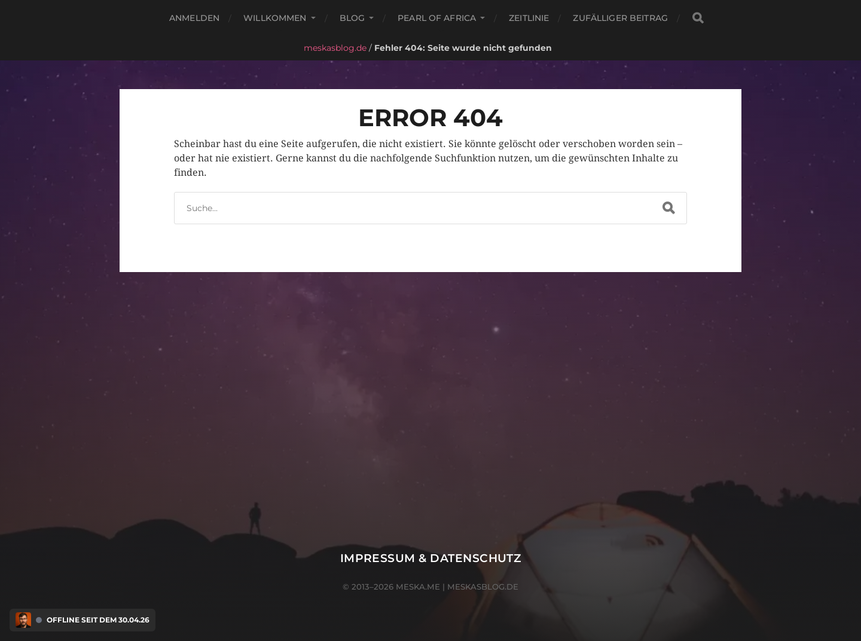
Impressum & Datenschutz (430, 558)
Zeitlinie (529, 18)
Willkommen (274, 18)
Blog (352, 18)
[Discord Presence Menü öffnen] (23, 620)
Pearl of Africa (437, 18)
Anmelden (194, 18)
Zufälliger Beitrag (620, 18)
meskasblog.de (335, 47)
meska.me (418, 586)
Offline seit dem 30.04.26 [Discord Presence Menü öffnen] (98, 620)
